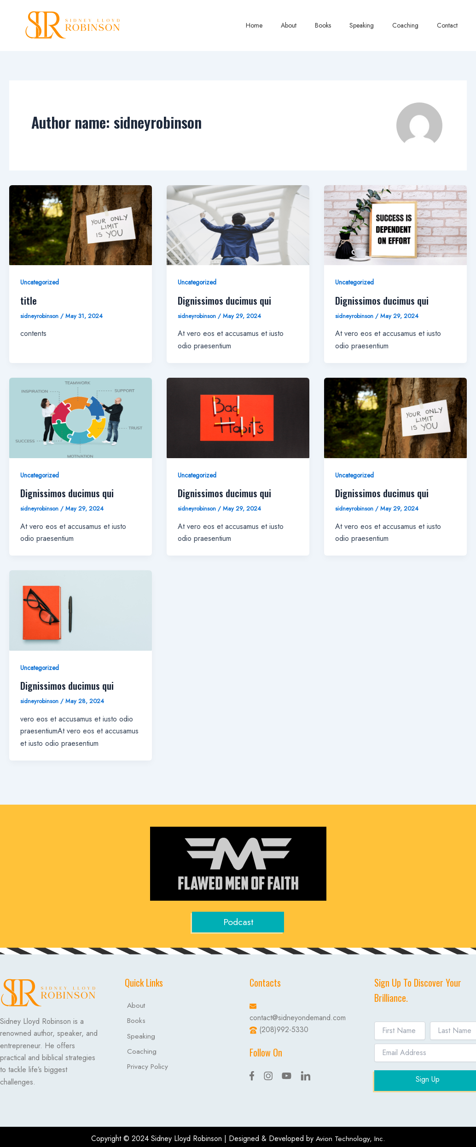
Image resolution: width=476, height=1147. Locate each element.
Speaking (375, 25)
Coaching (414, 25)
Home (284, 25)
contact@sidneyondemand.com (298, 1016)
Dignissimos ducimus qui (224, 300)
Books (342, 25)
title (28, 300)
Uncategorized (40, 282)
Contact (450, 25)
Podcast (238, 921)
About (313, 25)
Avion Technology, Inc (349, 1137)
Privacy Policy (146, 1071)
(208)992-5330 (283, 1029)
